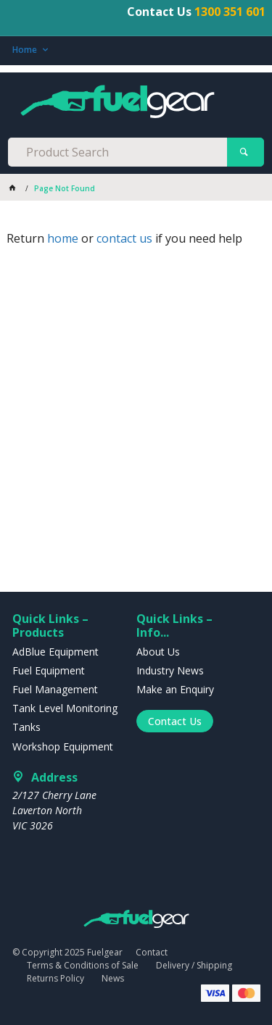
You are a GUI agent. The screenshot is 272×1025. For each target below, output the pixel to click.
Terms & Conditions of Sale (83, 965)
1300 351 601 (229, 12)
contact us (124, 238)
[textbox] (117, 152)
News (113, 978)
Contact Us (175, 721)
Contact (152, 952)
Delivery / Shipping (194, 965)
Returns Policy (55, 978)
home (62, 238)
